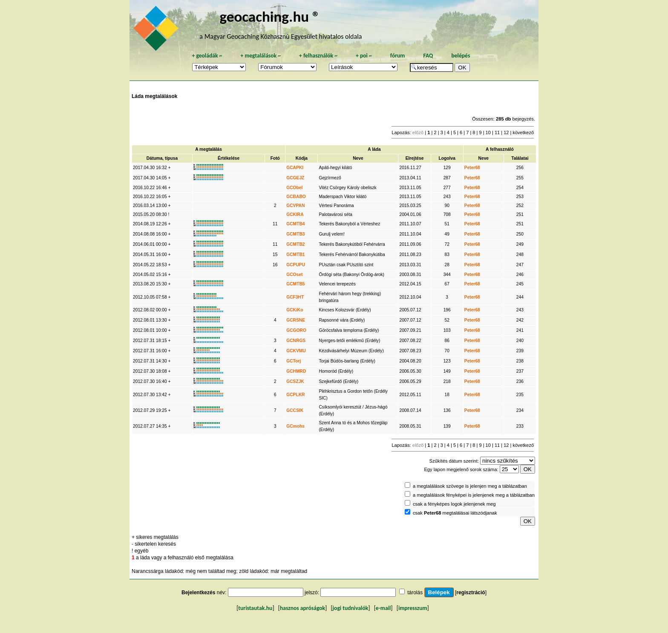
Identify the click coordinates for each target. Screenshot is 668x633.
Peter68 (472, 167)
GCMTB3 (295, 234)
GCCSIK (294, 410)
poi (364, 55)
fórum (397, 55)
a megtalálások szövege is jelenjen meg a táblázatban (470, 486)
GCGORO (296, 330)
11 (497, 132)
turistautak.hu (255, 608)
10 (488, 132)
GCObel (294, 187)
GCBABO (296, 196)
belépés (460, 55)
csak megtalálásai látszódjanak (455, 512)
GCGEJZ (295, 178)
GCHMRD (296, 371)
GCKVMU (296, 350)
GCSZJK (295, 381)
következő (523, 132)
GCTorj (293, 361)
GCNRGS (295, 340)
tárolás (415, 593)
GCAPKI (294, 167)
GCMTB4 (295, 224)
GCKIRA (294, 214)
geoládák (207, 55)
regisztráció (470, 593)
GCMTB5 (295, 284)
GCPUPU (295, 264)
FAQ (428, 55)
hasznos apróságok (302, 608)
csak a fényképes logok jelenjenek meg (454, 503)
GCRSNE (295, 320)
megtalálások (260, 55)
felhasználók (318, 55)
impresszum (412, 608)
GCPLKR (295, 394)
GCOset (294, 274)
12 (506, 132)
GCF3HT (295, 297)
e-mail (383, 608)
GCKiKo (294, 310)
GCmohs (295, 426)
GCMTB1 (295, 254)
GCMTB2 (295, 244)
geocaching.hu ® (269, 16)
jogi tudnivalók (351, 608)
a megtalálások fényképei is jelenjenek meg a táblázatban (474, 495)
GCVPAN (295, 205)
